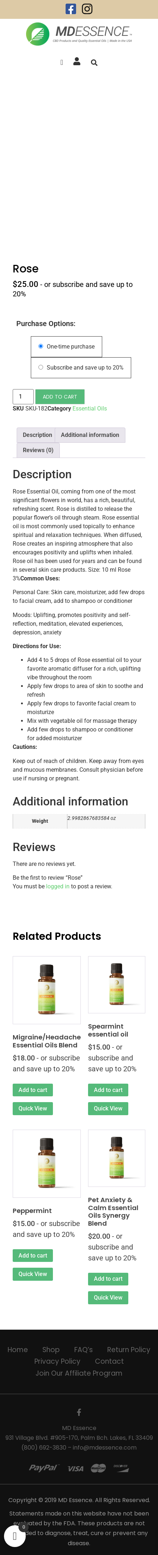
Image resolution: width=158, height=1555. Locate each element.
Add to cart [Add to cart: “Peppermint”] (32, 1255)
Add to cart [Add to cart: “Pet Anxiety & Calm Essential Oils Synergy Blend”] (108, 1278)
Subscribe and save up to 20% (81, 367)
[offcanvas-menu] (62, 62)
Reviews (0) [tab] (38, 450)
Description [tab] (37, 435)
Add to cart (60, 396)
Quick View (32, 1108)
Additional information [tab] (90, 435)
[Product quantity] (23, 396)
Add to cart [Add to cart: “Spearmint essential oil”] (108, 1090)
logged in (58, 886)
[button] (94, 62)
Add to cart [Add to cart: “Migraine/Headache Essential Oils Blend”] (32, 1090)
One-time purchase (66, 346)
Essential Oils (89, 408)
